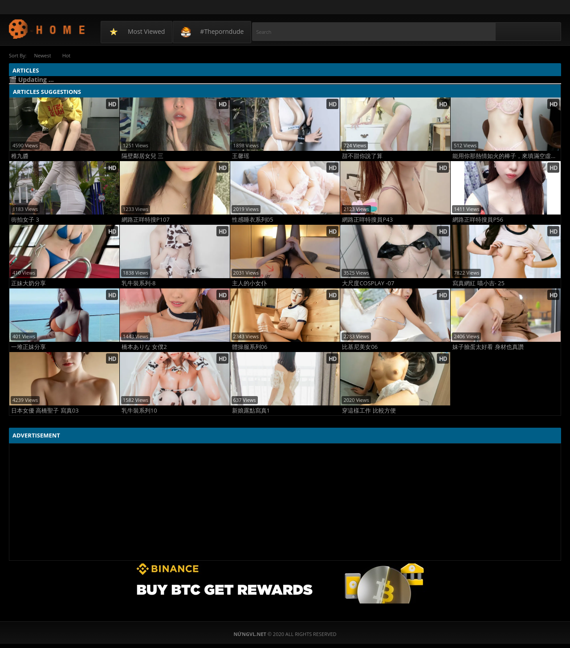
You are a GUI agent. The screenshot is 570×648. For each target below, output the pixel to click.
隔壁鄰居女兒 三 (142, 156)
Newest (42, 55)
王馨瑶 (240, 156)
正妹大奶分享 (28, 283)
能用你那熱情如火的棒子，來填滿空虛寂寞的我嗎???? (506, 156)
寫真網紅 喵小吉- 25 (478, 283)
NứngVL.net (47, 29)
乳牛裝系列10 (139, 410)
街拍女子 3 (25, 219)
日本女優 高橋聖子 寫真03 (45, 410)
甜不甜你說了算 (362, 156)
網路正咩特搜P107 (146, 219)
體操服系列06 (250, 347)
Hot (66, 55)
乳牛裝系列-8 (139, 283)
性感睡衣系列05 (252, 219)
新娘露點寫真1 (251, 410)
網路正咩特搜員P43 (367, 219)
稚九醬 (19, 156)
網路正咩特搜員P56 (477, 219)
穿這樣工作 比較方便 (368, 410)
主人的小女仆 (249, 283)
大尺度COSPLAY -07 (368, 283)
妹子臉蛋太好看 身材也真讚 (487, 347)
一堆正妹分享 (28, 347)
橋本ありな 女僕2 (144, 347)
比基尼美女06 (360, 347)
